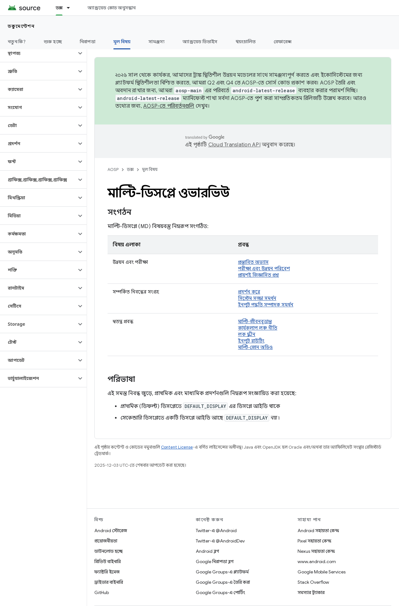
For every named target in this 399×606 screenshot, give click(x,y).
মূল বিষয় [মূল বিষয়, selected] (122, 42)
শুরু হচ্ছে (53, 42)
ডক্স (130, 169)
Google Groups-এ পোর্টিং (220, 592)
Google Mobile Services (322, 572)
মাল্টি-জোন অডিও (255, 347)
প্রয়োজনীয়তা (105, 541)
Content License (177, 447)
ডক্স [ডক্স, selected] (59, 8)
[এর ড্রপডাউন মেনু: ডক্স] (71, 7)
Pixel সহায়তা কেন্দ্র (314, 541)
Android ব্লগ (207, 551)
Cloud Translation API (234, 145)
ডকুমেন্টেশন (21, 26)
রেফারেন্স (282, 42)
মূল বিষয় (149, 169)
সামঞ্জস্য (156, 42)
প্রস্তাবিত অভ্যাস (253, 262)
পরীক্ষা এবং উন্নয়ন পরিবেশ (264, 269)
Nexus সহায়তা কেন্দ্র (316, 551)
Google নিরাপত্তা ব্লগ (214, 561)
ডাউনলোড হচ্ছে (108, 551)
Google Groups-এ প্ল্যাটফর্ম (222, 572)
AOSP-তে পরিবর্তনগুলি (169, 106)
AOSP (113, 169)
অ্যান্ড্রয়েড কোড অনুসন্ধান (112, 8)
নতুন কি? (17, 42)
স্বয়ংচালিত (246, 42)
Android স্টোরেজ (110, 530)
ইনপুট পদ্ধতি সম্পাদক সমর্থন (265, 305)
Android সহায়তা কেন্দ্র (318, 530)
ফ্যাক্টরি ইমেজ (106, 572)
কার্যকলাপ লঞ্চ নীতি (257, 328)
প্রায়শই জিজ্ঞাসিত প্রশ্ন (258, 275)
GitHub (101, 592)
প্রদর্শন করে (249, 292)
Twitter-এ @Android (216, 530)
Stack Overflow (313, 582)
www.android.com (317, 561)
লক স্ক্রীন (246, 334)
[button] (38, 53)
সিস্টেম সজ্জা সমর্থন (257, 298)
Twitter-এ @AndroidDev (220, 541)
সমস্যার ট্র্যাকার (311, 592)
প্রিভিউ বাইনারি (107, 561)
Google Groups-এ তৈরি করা (223, 582)
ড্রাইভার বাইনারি (108, 582)
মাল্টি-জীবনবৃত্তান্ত (255, 321)
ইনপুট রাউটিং (251, 341)
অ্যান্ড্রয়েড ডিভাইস (200, 42)
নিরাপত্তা (87, 42)
